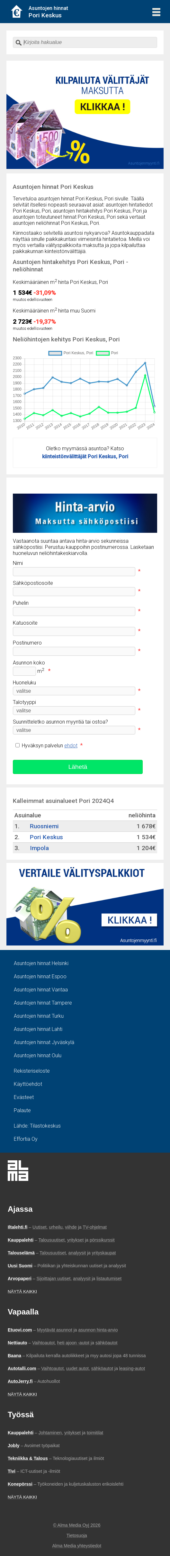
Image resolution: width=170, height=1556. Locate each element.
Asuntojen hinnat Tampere (43, 1003)
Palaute (22, 1110)
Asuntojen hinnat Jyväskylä (44, 1042)
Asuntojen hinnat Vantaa (41, 990)
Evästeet (24, 1097)
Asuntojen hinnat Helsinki (41, 963)
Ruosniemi (44, 826)
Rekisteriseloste (32, 1071)
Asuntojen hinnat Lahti (38, 1029)
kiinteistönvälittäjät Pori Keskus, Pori (85, 456)
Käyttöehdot (28, 1084)
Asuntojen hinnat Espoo (40, 976)
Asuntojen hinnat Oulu (37, 1055)
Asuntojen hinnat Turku (39, 1016)
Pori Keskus (46, 837)
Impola (39, 848)
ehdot (70, 746)
